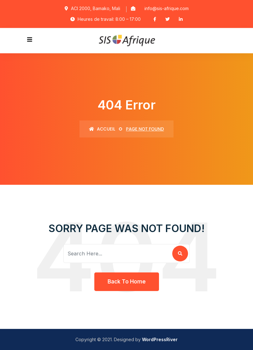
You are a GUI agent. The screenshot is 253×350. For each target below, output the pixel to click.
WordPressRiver (160, 339)
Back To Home (127, 281)
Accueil (102, 129)
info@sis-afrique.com (166, 8)
